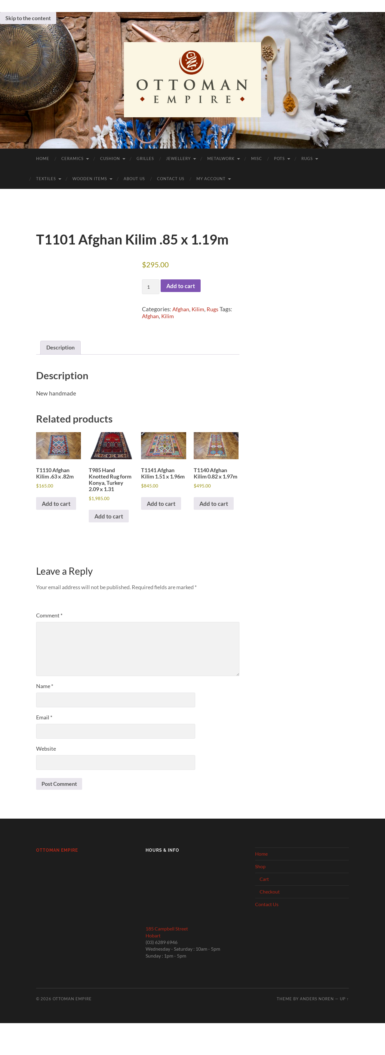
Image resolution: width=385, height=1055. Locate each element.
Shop (260, 878)
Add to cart (180, 285)
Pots (279, 158)
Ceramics (72, 158)
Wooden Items (89, 178)
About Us (134, 178)
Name (44, 697)
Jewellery (178, 158)
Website (46, 760)
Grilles (145, 158)
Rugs (307, 158)
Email (44, 729)
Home (42, 158)
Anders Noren (317, 1010)
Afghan (181, 309)
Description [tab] (61, 348)
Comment (49, 627)
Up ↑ (344, 1010)
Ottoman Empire (57, 862)
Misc (256, 158)
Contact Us (170, 178)
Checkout (270, 903)
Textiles (46, 178)
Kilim (199, 309)
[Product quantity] (150, 286)
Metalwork (221, 158)
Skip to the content (28, 18)
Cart (264, 891)
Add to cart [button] (56, 507)
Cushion (110, 158)
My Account (211, 178)
